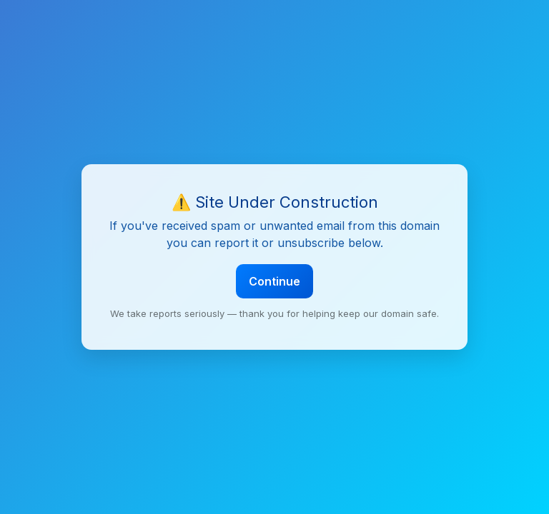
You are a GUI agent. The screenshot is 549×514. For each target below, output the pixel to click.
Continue (274, 281)
